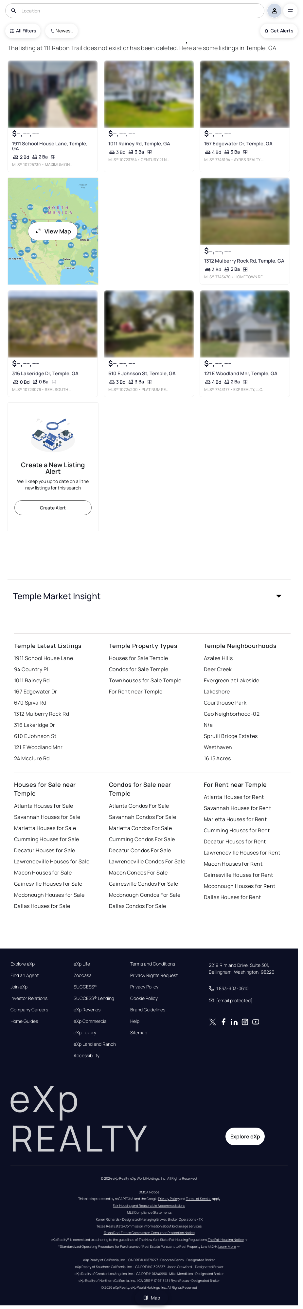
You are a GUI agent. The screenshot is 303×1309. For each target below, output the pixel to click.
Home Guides (24, 1021)
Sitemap (138, 1032)
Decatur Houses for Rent (235, 841)
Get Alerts (279, 31)
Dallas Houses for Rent (232, 897)
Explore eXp (22, 964)
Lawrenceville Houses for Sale (52, 861)
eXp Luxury (85, 1032)
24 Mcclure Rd (32, 758)
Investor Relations (28, 998)
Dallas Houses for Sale (42, 906)
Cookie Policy (144, 998)
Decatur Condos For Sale (140, 850)
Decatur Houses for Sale (44, 850)
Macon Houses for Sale (43, 872)
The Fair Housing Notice (226, 1239)
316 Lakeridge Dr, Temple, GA (45, 373)
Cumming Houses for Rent (237, 830)
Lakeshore (217, 691)
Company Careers (29, 1009)
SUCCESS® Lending (94, 998)
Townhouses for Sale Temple (145, 680)
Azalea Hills (218, 658)
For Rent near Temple (136, 691)
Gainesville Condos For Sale (143, 883)
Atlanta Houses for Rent (234, 797)
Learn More (227, 1246)
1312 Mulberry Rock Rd (41, 713)
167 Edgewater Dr (35, 691)
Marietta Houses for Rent (235, 819)
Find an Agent (24, 975)
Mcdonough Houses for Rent (240, 886)
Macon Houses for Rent (233, 863)
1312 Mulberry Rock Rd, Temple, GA (244, 260)
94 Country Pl (31, 669)
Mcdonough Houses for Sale (49, 894)
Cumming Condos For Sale (142, 839)
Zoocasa (83, 975)
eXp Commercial (91, 1021)
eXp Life (82, 964)
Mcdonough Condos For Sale (145, 894)
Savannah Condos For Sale (142, 816)
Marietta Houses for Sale (45, 828)
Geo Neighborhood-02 (231, 713)
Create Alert (53, 508)
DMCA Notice (149, 1192)
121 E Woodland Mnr (38, 747)
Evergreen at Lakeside (231, 680)
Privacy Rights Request (154, 975)
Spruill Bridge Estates (231, 736)
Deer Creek (218, 669)
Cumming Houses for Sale (46, 839)
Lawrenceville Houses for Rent (242, 852)
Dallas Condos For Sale (137, 906)
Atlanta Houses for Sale (43, 805)
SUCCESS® (85, 987)
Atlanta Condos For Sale (139, 805)
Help (134, 1021)
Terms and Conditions (152, 964)
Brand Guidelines (147, 1009)
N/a (208, 724)
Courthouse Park (225, 702)
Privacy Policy (144, 987)
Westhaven (218, 747)
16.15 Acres (217, 758)
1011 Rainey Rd (32, 680)
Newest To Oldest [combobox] (64, 31)
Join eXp (18, 987)
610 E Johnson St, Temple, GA (141, 373)
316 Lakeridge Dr (34, 724)
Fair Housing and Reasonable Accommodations (149, 1205)
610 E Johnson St (35, 736)
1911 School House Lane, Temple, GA (49, 146)
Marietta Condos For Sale (140, 828)
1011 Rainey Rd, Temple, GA (139, 143)
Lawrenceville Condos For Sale (147, 861)
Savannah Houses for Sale (47, 816)
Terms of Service (198, 1198)
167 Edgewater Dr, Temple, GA (238, 143)
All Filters (23, 31)
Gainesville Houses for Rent (238, 874)
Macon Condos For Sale (138, 872)
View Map (53, 231)
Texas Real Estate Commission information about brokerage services (149, 1226)
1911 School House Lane (43, 658)
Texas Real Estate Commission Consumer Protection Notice (149, 1232)
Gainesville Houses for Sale (48, 883)
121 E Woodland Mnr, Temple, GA (240, 373)
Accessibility (86, 1055)
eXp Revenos (87, 1009)
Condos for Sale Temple (139, 669)
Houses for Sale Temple (138, 658)
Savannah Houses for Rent (237, 808)
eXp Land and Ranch (95, 1044)
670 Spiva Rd (30, 702)
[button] (149, 596)
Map (151, 1298)
